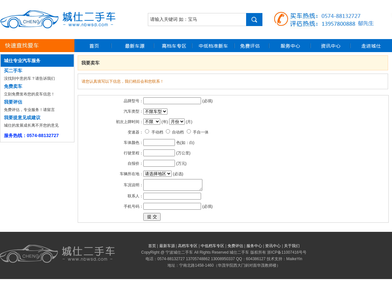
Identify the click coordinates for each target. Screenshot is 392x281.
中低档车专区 (212, 248)
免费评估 (235, 248)
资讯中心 (273, 248)
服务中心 (254, 248)
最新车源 (167, 248)
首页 (152, 248)
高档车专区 (187, 248)
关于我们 (292, 248)
